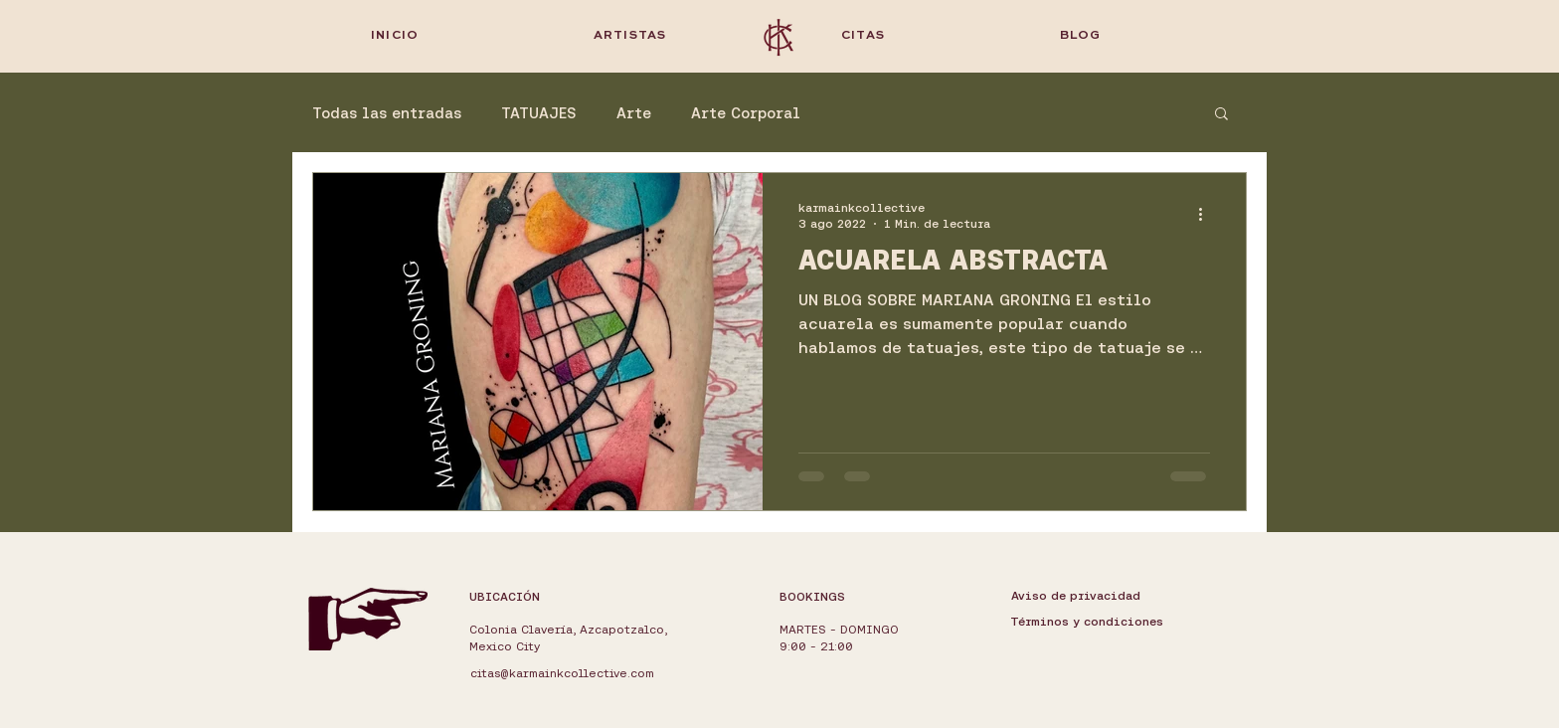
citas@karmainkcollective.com (562, 672)
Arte (633, 112)
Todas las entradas (386, 112)
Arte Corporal (745, 112)
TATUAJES (539, 112)
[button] (1221, 114)
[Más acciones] (1207, 214)
